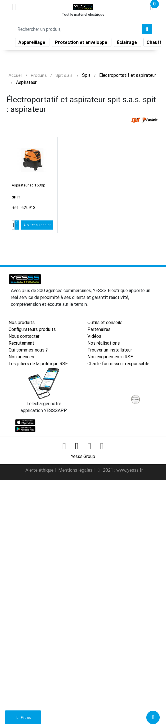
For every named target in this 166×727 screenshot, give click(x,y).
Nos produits (22, 322)
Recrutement (21, 343)
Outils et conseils (104, 322)
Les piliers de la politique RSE (38, 363)
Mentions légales (75, 470)
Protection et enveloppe (81, 42)
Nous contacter (24, 336)
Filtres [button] (23, 717)
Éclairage (127, 42)
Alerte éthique (40, 470)
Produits (39, 75)
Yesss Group (83, 456)
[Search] (78, 29)
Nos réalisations (103, 343)
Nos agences (21, 357)
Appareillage (32, 42)
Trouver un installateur (109, 350)
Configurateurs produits (32, 329)
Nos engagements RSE (110, 357)
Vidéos (94, 336)
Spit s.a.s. (64, 75)
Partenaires (98, 329)
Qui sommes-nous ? (28, 350)
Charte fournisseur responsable (118, 363)
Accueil (15, 75)
